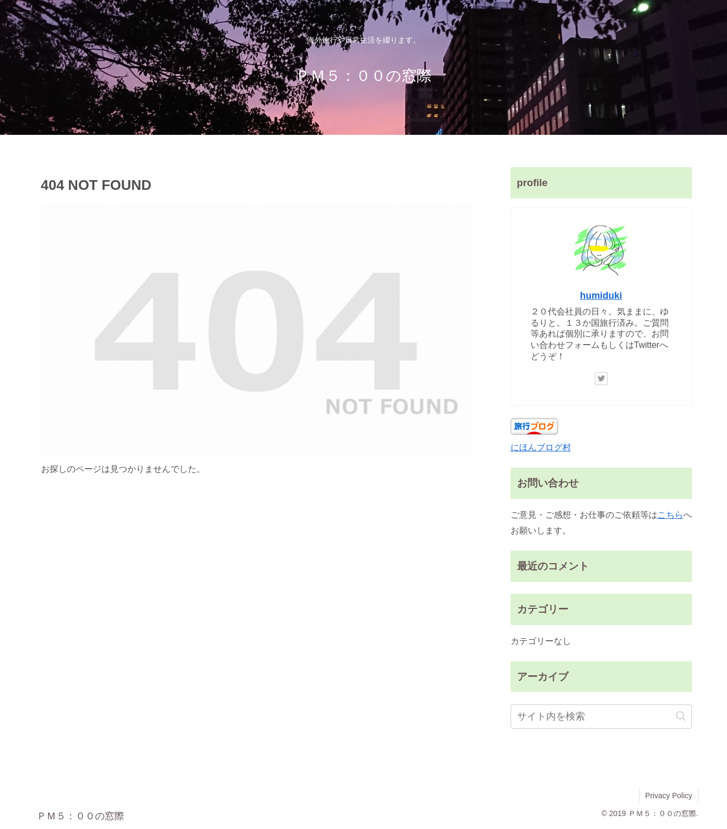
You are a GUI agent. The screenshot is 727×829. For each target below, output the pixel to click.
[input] (601, 716)
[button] (680, 716)
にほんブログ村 (541, 447)
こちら (670, 514)
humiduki (601, 295)
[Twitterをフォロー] (601, 378)
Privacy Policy (668, 795)
